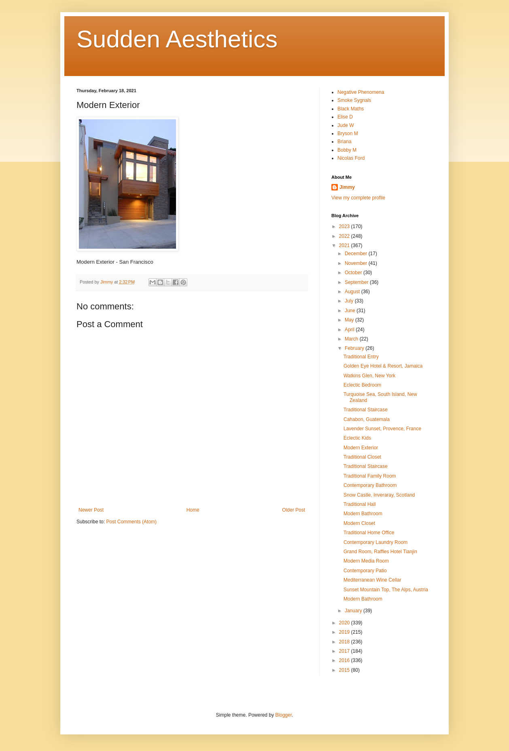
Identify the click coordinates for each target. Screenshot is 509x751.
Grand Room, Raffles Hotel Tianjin (380, 551)
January (354, 610)
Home (193, 510)
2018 (345, 642)
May (350, 320)
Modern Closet (359, 523)
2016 (345, 660)
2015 (345, 670)
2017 (345, 651)
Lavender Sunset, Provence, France (382, 429)
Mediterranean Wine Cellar (372, 580)
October (354, 272)
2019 (345, 632)
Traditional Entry (361, 357)
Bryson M (347, 133)
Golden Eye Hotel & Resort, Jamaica (383, 366)
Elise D (345, 117)
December (357, 253)
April (350, 329)
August (353, 291)
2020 (345, 623)
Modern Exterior (361, 448)
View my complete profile (358, 198)
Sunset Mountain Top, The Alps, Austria (386, 589)
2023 (345, 226)
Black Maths (350, 109)
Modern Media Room (366, 561)
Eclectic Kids (357, 438)
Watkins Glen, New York (369, 376)
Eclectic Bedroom (362, 385)
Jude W (345, 125)
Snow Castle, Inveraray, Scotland (379, 495)
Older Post (293, 510)
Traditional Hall (360, 504)
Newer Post (91, 510)
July (350, 301)
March (352, 339)
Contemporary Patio (365, 570)
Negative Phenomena (360, 92)
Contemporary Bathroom (370, 485)
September (357, 282)
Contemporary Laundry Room (375, 542)
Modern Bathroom (363, 513)
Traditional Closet (362, 457)
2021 (345, 245)
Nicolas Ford (351, 158)
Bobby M (346, 150)
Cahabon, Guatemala (367, 419)
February (355, 348)
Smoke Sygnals (354, 100)
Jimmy (347, 187)
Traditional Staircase (366, 410)
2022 (345, 236)
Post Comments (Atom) (131, 522)
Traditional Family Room (370, 476)
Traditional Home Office (369, 532)
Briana (344, 141)
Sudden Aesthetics (177, 39)
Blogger (283, 715)
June (350, 310)
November (357, 263)
